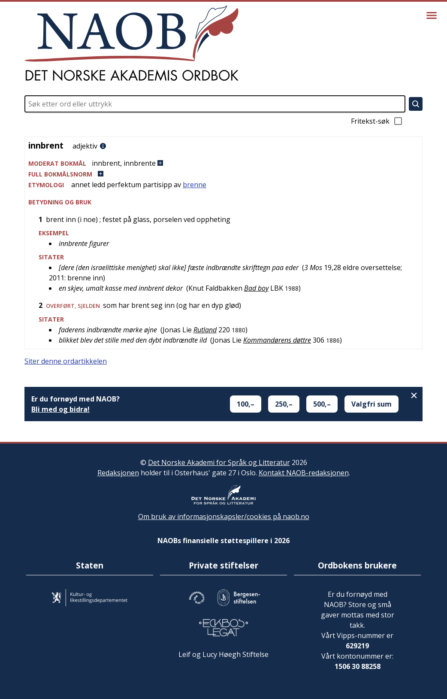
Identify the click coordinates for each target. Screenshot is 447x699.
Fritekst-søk (377, 121)
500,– (322, 404)
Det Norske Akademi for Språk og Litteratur (219, 462)
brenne (194, 184)
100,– (245, 404)
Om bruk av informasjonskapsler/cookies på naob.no (223, 516)
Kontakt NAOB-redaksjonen (304, 472)
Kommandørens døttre (277, 340)
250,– (284, 404)
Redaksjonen (118, 472)
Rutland (205, 329)
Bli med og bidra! (60, 409)
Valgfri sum (371, 404)
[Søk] (416, 104)
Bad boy (256, 288)
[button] (223, 163)
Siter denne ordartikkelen (65, 361)
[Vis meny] (432, 15)
